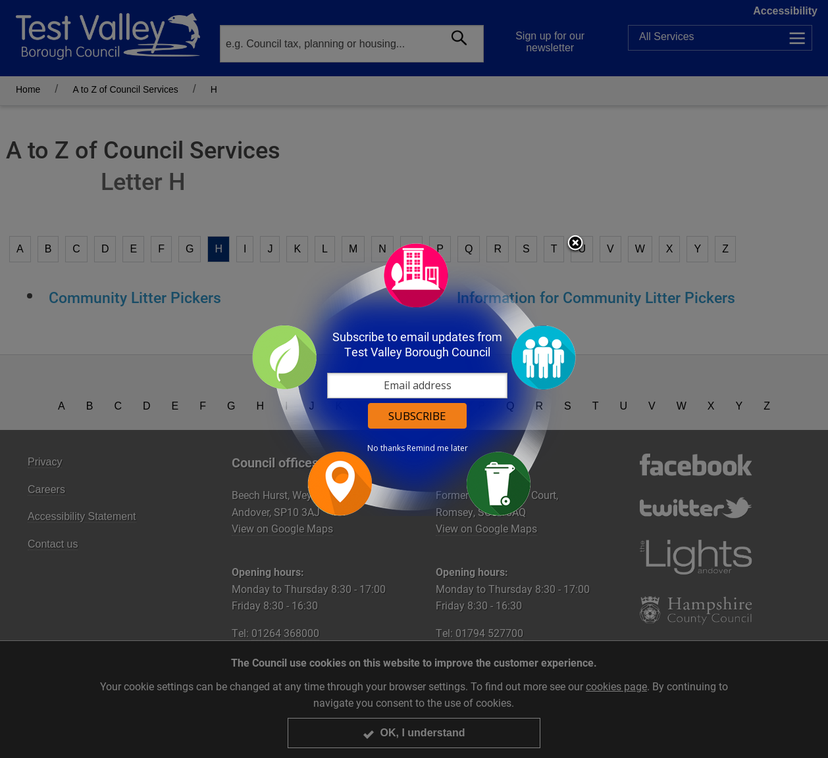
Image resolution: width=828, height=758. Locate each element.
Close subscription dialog (575, 244)
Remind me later (437, 448)
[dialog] (414, 379)
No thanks (386, 448)
